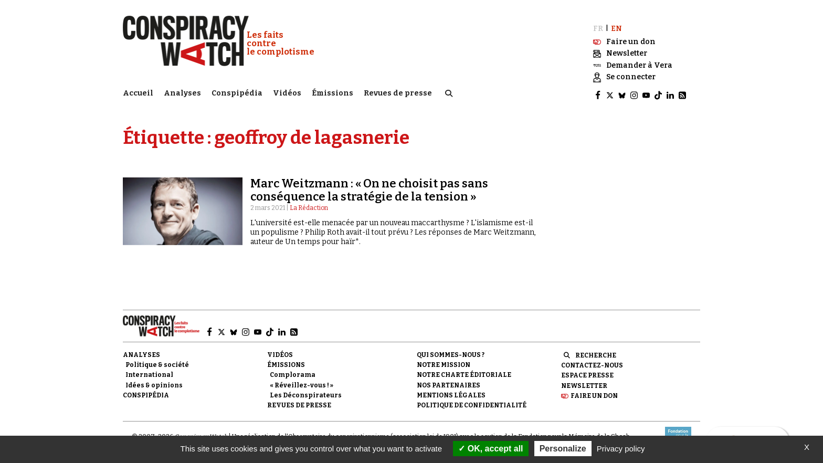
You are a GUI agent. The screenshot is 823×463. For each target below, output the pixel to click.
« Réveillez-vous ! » (301, 381)
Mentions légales (451, 391)
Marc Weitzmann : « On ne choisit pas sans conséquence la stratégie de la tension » (369, 186)
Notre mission (443, 361)
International (149, 371)
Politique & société (157, 361)
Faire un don (594, 392)
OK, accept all (490, 448)
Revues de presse (398, 92)
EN (616, 24)
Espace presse (587, 372)
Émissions (332, 92)
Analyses (182, 92)
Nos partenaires (448, 381)
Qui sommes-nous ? (450, 351)
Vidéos (287, 92)
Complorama (292, 371)
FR (598, 24)
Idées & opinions (154, 381)
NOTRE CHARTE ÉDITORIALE (464, 371)
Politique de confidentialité (471, 401)
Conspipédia (237, 92)
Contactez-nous (592, 362)
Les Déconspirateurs (306, 391)
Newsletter (584, 382)
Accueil (138, 92)
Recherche (595, 352)
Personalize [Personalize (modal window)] (563, 448)
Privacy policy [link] (621, 448)
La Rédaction (309, 204)
